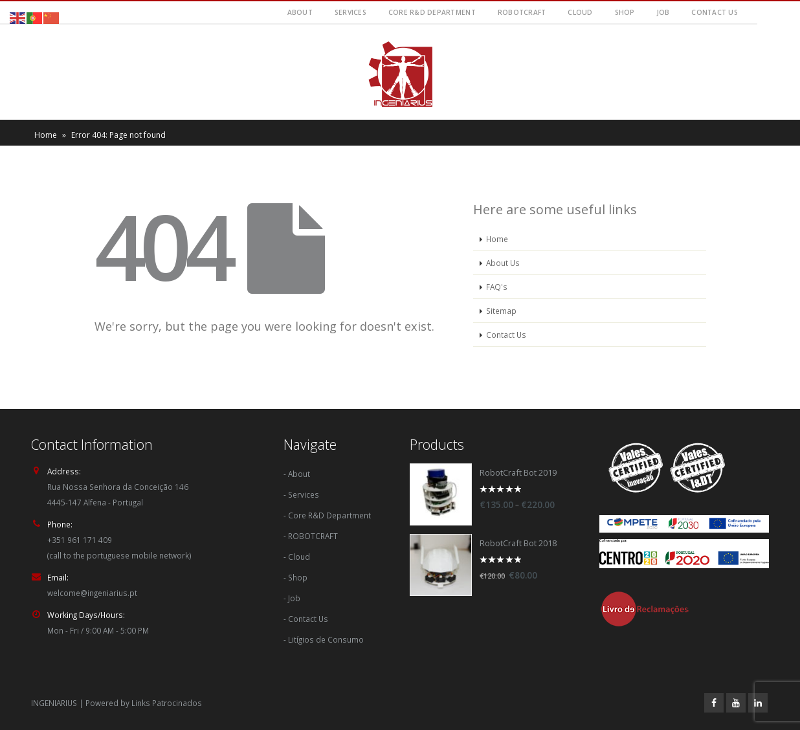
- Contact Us (305, 619)
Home (45, 134)
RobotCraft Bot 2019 (518, 472)
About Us (503, 263)
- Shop (295, 577)
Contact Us (714, 12)
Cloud (580, 12)
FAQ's (496, 287)
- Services (301, 494)
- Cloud (296, 556)
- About (296, 474)
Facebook (714, 703)
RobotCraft (522, 12)
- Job (291, 598)
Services (350, 12)
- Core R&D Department (327, 515)
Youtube (736, 703)
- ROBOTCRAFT (310, 536)
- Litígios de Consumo (323, 639)
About (300, 12)
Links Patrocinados (166, 703)
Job (663, 12)
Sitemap (501, 310)
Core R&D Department (432, 12)
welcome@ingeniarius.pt (92, 593)
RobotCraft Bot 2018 (518, 543)
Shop (625, 12)
